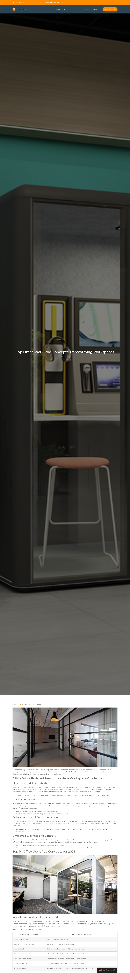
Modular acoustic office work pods (25, 921)
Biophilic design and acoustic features (30, 846)
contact (96, 9)
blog (87, 9)
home (58, 9)
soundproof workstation (21, 772)
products (77, 9)
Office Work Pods (19, 787)
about (66, 9)
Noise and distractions (20, 804)
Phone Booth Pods (68, 772)
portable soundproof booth (97, 770)
